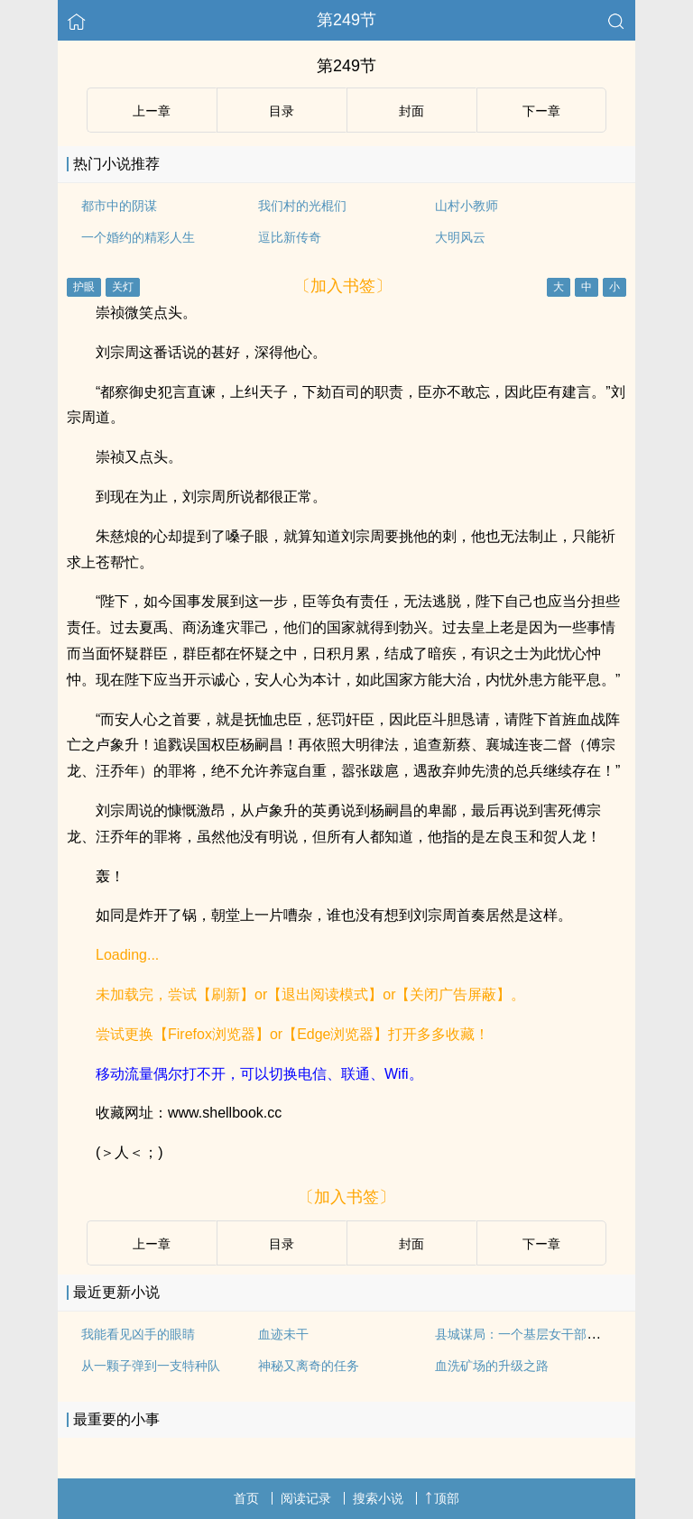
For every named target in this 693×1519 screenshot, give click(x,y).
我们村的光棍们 (302, 205)
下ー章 (541, 111)
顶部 (442, 1498)
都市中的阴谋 (119, 205)
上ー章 (152, 111)
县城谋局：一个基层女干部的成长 (529, 1334)
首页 (246, 1498)
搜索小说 (378, 1498)
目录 (281, 111)
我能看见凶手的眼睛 (138, 1334)
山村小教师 (466, 205)
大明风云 (460, 237)
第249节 (346, 20)
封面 (411, 111)
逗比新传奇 (289, 237)
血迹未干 (283, 1334)
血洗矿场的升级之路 (492, 1365)
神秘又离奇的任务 (308, 1365)
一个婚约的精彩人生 (138, 237)
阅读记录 (306, 1498)
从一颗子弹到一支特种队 (150, 1365)
